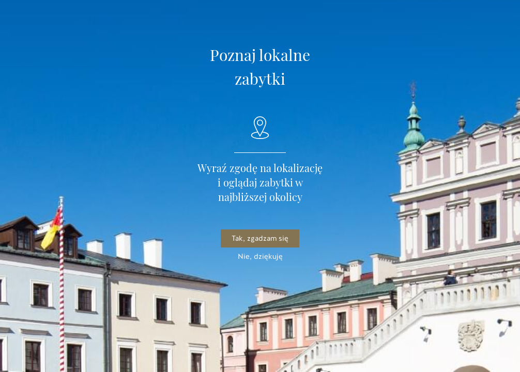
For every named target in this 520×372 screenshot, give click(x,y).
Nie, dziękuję (260, 256)
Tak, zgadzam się (260, 238)
